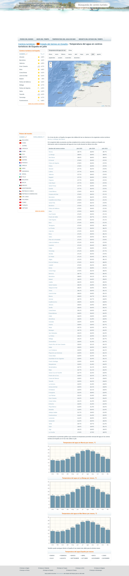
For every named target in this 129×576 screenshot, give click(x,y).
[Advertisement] (64, 23)
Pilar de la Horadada (54, 239)
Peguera (51, 180)
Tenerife (51, 381)
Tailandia (25, 199)
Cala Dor (51, 231)
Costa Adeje (52, 355)
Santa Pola (52, 203)
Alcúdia (51, 254)
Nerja (50, 327)
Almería (51, 305)
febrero (63, 555)
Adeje (50, 347)
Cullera (51, 171)
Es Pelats (51, 256)
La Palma (51, 336)
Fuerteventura (53, 415)
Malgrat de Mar (53, 288)
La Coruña (52, 432)
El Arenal (51, 160)
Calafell (51, 265)
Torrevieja (51, 251)
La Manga (55, 139)
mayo (94, 555)
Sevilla (50, 307)
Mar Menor (62, 139)
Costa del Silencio (54, 378)
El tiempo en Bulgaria (99, 568)
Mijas (50, 370)
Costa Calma (52, 401)
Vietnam (25, 208)
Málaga (51, 338)
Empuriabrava (53, 313)
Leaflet (102, 105)
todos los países (39, 211)
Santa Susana (53, 285)
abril (83, 555)
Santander (52, 421)
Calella (51, 282)
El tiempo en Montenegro (96, 570)
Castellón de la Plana (55, 200)
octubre (84, 558)
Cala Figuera (52, 220)
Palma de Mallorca (54, 208)
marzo (73, 555)
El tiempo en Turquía (62, 568)
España (24, 160)
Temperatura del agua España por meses (79, 551)
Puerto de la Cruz (54, 375)
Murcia (50, 139)
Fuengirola (52, 392)
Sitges (50, 259)
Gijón (50, 426)
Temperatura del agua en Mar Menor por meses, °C (79, 513)
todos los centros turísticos (36, 103)
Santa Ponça (52, 186)
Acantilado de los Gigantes (56, 358)
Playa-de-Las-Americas (55, 353)
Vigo (50, 429)
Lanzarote (51, 418)
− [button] (50, 66)
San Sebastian (53, 333)
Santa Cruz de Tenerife (55, 372)
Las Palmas (52, 395)
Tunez (24, 202)
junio (104, 555)
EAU (23, 154)
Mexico (24, 185)
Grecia (24, 165)
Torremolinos (52, 341)
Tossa (50, 290)
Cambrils (51, 245)
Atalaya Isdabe (53, 412)
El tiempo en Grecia (24, 570)
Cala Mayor (52, 183)
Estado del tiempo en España (54, 44)
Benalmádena (53, 367)
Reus (50, 234)
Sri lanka (25, 196)
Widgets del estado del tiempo (91, 39)
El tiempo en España (48, 570)
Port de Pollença (53, 262)
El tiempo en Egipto (24, 568)
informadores (59, 573)
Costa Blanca (52, 191)
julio (52, 558)
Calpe (50, 248)
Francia (24, 162)
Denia (50, 268)
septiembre (75, 558)
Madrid (21, 79)
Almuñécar (52, 319)
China (24, 143)
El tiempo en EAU (80, 568)
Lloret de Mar (52, 293)
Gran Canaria (52, 398)
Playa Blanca (52, 406)
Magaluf (51, 177)
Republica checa (28, 191)
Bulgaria (25, 140)
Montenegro (26, 188)
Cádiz (50, 316)
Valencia (51, 174)
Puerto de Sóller (53, 217)
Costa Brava (52, 310)
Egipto (24, 157)
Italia (24, 177)
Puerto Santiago (53, 361)
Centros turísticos (26, 44)
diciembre (105, 558)
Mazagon (51, 330)
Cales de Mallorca (54, 242)
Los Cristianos (53, 350)
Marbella (51, 409)
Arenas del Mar (53, 387)
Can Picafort (52, 214)
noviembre (96, 558)
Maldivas (25, 179)
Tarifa (50, 423)
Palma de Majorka (54, 163)
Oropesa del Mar (53, 194)
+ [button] (50, 63)
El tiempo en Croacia (71, 570)
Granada (51, 321)
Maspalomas (52, 364)
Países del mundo (26, 39)
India (23, 168)
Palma (50, 166)
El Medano (52, 389)
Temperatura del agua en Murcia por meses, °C (79, 442)
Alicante (51, 169)
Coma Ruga (52, 271)
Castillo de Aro (53, 302)
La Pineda (51, 228)
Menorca (51, 273)
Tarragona (51, 225)
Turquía (25, 205)
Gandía (51, 188)
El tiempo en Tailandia (43, 568)
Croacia (25, 148)
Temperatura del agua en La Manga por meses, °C (79, 478)
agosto (63, 558)
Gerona (51, 299)
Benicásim (52, 197)
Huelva (51, 324)
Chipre (24, 145)
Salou (50, 237)
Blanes (51, 296)
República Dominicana (29, 194)
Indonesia (25, 171)
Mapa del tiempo (43, 39)
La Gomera (52, 384)
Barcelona (51, 276)
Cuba (24, 151)
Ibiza (50, 222)
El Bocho (51, 404)
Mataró (51, 279)
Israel (24, 174)
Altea (50, 211)
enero (52, 555)
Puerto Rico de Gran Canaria (57, 344)
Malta (24, 182)
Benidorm (51, 205)
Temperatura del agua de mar (63, 39)
